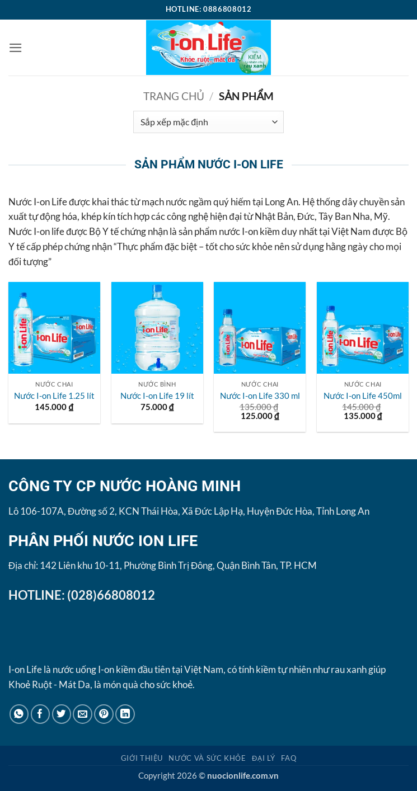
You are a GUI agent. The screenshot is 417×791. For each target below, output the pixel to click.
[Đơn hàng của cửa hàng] (208, 122)
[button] (15, 48)
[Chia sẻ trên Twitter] (62, 714)
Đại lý (263, 758)
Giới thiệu (142, 758)
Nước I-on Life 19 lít (157, 395)
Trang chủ (173, 96)
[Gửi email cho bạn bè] (82, 714)
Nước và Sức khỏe (207, 758)
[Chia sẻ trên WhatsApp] (19, 714)
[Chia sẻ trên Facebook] (40, 714)
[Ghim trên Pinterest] (104, 714)
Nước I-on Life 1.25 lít (54, 395)
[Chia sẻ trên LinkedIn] (125, 714)
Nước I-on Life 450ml (363, 395)
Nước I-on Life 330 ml (260, 395)
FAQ (288, 758)
